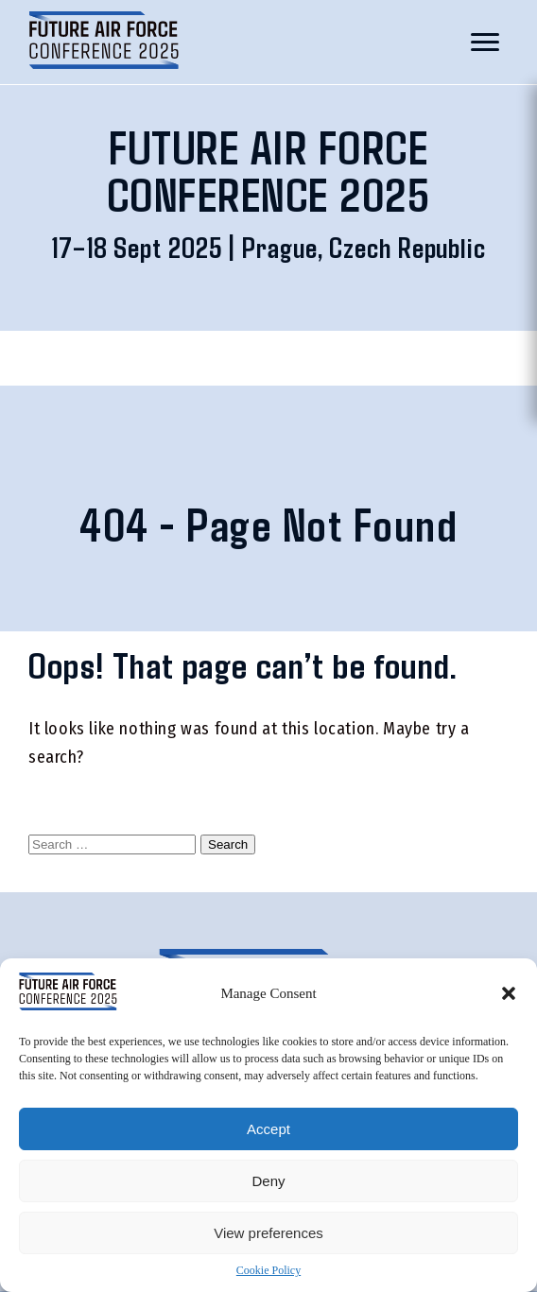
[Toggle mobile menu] (485, 42)
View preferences (268, 1233)
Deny (268, 1181)
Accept (268, 1129)
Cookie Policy (268, 1270)
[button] (508, 993)
